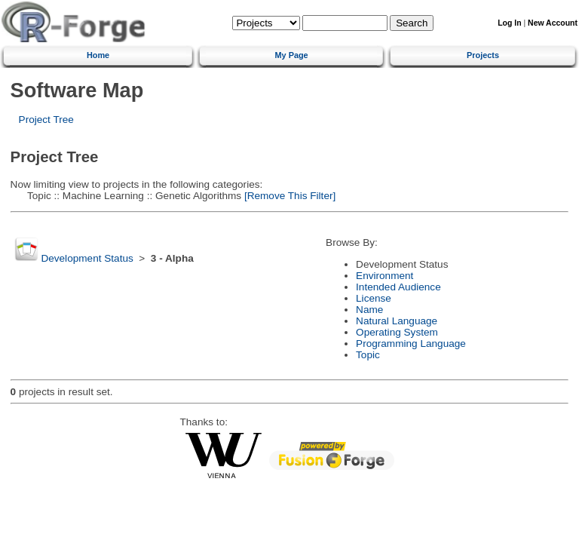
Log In (509, 23)
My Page (291, 55)
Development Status (87, 258)
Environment (384, 275)
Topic (368, 354)
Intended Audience (398, 287)
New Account (552, 23)
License (373, 298)
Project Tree (46, 119)
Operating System (397, 332)
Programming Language (411, 343)
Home (98, 55)
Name (369, 309)
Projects (483, 55)
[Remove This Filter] (288, 195)
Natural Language (396, 321)
